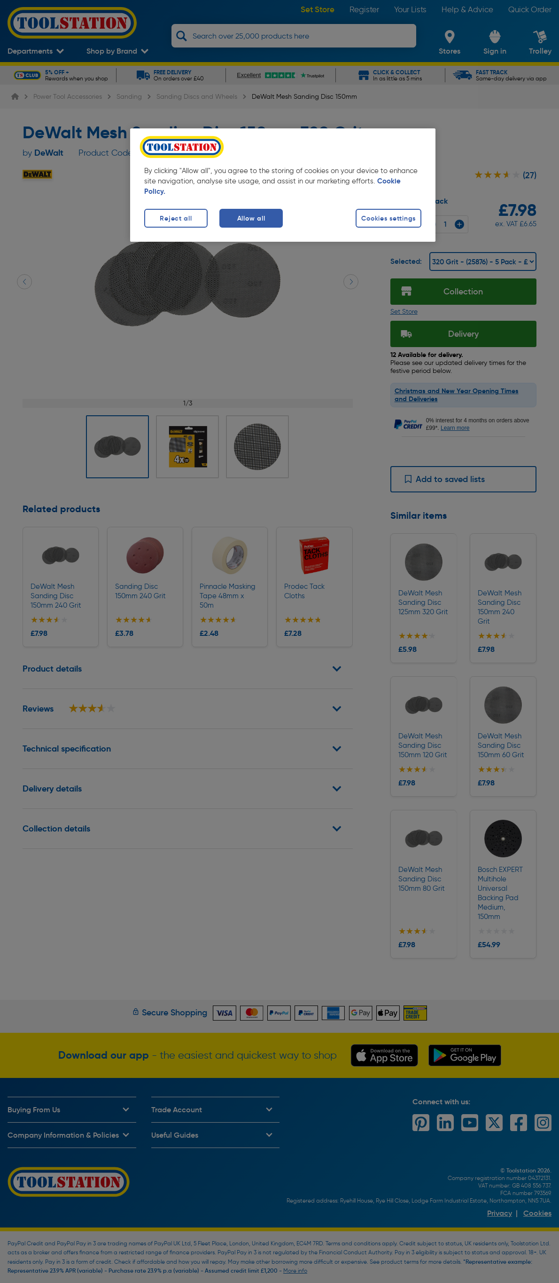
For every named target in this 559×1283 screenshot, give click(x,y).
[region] (282, 185)
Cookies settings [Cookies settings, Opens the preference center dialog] (388, 218)
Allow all (251, 218)
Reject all (176, 218)
